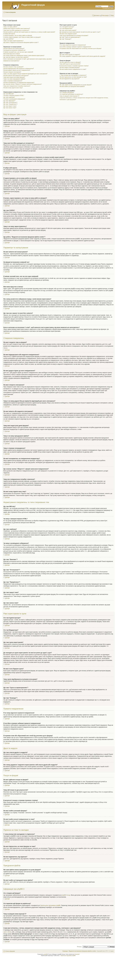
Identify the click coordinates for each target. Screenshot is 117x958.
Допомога (97, 15)
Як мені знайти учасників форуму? (70, 67)
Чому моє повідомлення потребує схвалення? (16, 86)
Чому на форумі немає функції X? (69, 96)
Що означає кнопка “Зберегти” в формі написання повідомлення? (22, 84)
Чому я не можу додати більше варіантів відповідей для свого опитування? (25, 73)
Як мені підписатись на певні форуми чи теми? (73, 77)
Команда (65, 951)
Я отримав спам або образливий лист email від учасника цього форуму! (80, 48)
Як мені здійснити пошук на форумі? (70, 62)
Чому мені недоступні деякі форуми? (14, 77)
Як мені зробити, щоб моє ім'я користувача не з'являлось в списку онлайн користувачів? (29, 32)
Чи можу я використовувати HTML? (13, 95)
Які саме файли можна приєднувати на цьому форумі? (76, 84)
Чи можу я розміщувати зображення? (14, 99)
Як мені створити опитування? (12, 72)
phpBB (45, 954)
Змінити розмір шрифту (112, 12)
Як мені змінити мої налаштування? (13, 48)
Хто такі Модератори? (66, 28)
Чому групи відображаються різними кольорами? (74, 35)
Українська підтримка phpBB (68, 955)
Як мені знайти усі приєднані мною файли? (72, 86)
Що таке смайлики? (9, 97)
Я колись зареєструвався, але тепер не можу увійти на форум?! (22, 37)
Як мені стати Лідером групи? (68, 33)
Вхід (112, 15)
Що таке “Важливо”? (9, 100)
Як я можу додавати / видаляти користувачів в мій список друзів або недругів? (82, 56)
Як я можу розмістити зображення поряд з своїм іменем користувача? (23, 55)
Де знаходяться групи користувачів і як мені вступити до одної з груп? (80, 32)
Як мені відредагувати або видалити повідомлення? (18, 68)
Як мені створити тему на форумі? (13, 66)
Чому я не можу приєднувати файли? (14, 79)
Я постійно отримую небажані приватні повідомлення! (75, 46)
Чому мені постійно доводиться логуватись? (16, 30)
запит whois (7, 932)
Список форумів (10, 12)
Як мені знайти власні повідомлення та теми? (73, 69)
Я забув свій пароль (9, 33)
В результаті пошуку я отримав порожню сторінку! (74, 65)
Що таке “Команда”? (65, 39)
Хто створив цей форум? (67, 92)
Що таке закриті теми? (9, 106)
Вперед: (79, 946)
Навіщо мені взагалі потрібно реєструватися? (16, 28)
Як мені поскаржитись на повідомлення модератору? (18, 82)
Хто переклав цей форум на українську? (71, 94)
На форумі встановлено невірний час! (14, 50)
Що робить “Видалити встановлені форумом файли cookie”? (21, 42)
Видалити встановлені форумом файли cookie (82, 951)
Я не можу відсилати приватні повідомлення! (73, 45)
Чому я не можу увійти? (10, 26)
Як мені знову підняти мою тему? (13, 87)
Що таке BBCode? (8, 93)
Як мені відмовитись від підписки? (70, 78)
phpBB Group (66, 895)
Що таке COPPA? (8, 39)
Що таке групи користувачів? (68, 30)
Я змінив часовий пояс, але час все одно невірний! (18, 52)
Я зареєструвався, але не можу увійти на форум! (17, 35)
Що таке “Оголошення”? (10, 102)
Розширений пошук (108, 8)
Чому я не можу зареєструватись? (13, 40)
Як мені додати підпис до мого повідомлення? (16, 70)
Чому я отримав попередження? (12, 80)
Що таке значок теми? (9, 107)
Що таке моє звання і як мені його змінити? (15, 57)
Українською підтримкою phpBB (50, 905)
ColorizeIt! (77, 954)
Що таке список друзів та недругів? (70, 54)
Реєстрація (105, 15)
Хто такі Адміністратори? (67, 26)
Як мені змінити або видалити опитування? (16, 75)
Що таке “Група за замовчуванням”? (70, 37)
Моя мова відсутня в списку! (11, 53)
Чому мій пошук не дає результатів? (70, 64)
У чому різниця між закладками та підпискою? (73, 75)
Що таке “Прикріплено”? (10, 104)
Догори (7, 126)
